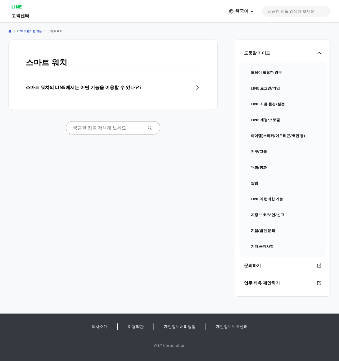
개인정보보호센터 (232, 326)
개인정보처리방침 (180, 326)
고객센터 (20, 15)
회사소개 (99, 326)
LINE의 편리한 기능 (29, 31)
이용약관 (136, 326)
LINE (16, 7)
